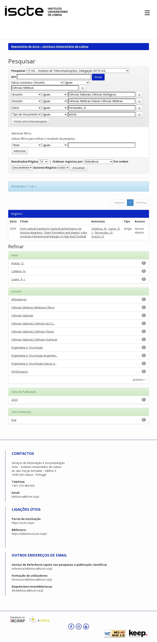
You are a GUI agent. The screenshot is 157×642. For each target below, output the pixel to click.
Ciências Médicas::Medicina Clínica (32, 307)
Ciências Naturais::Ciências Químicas (34, 339)
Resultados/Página (24, 161)
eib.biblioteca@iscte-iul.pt (27, 590)
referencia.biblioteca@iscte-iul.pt (32, 568)
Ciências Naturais (22, 315)
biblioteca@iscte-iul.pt (25, 496)
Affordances (19, 299)
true (13, 420)
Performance (19, 371)
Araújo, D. (97, 236)
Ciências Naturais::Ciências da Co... (33, 323)
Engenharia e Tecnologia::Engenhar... (34, 355)
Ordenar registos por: (68, 161)
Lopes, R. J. (18, 279)
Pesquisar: (18, 71)
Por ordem (121, 161)
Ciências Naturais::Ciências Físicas (32, 331)
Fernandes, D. (103, 232)
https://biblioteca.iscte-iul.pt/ (29, 534)
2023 (14, 400)
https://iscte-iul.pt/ (23, 523)
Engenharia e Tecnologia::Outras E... (34, 363)
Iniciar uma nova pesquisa (30, 121)
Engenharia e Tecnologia (27, 347)
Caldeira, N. (99, 228)
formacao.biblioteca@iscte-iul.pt (32, 579)
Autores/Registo (45, 167)
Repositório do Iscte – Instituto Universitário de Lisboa (49, 46)
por (13, 76)
